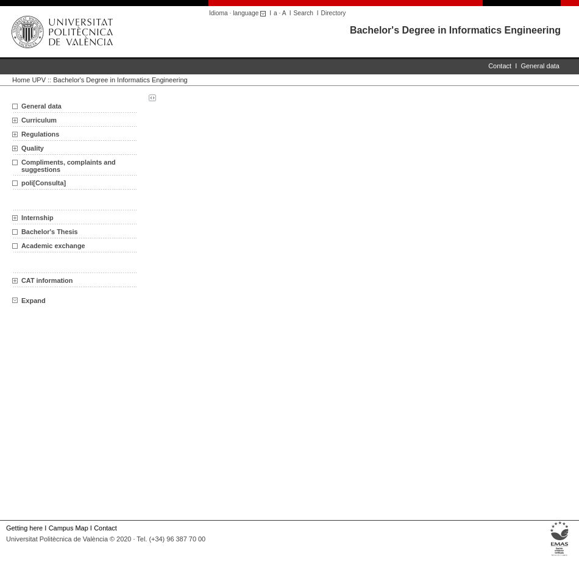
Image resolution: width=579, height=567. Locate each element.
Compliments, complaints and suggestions (68, 166)
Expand (29, 300)
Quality (32, 148)
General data (539, 66)
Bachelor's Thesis (49, 231)
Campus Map (68, 528)
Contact (499, 66)
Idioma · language (239, 13)
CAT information (47, 280)
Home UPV (29, 80)
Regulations (40, 134)
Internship (37, 217)
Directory (333, 13)
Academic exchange (53, 245)
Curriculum (39, 120)
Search (303, 13)
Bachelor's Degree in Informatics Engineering (455, 30)
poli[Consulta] (43, 183)
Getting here (24, 528)
